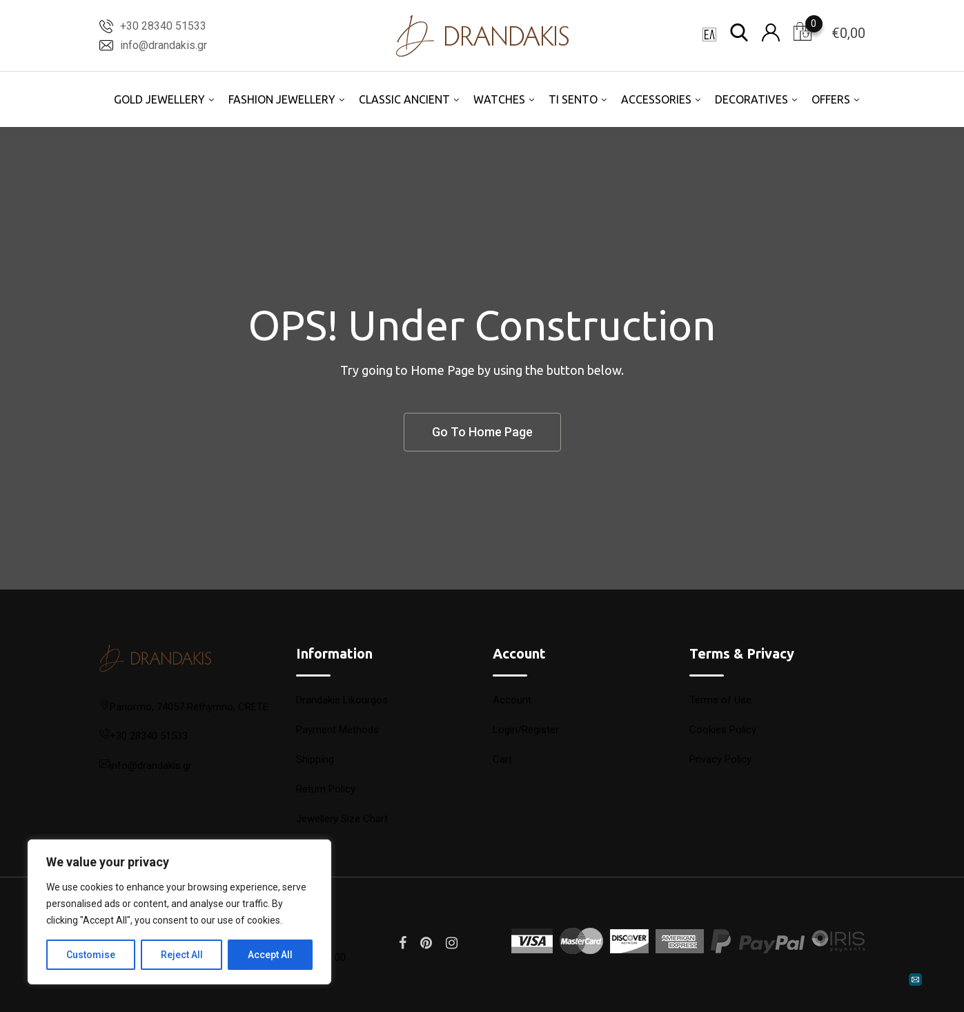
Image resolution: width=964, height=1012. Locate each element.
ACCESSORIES (656, 99)
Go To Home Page (482, 432)
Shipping (315, 759)
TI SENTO (573, 99)
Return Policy (325, 789)
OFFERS (830, 99)
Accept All (270, 954)
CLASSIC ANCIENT (404, 99)
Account (512, 700)
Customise (90, 954)
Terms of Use (720, 700)
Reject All (182, 954)
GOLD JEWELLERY (159, 99)
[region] (179, 911)
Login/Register (526, 729)
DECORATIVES (751, 99)
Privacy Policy (720, 759)
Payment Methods (337, 729)
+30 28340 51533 (163, 25)
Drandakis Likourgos (342, 700)
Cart (502, 759)
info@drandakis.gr (163, 45)
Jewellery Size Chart (342, 818)
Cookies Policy (722, 729)
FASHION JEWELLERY (281, 99)
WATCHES (499, 99)
